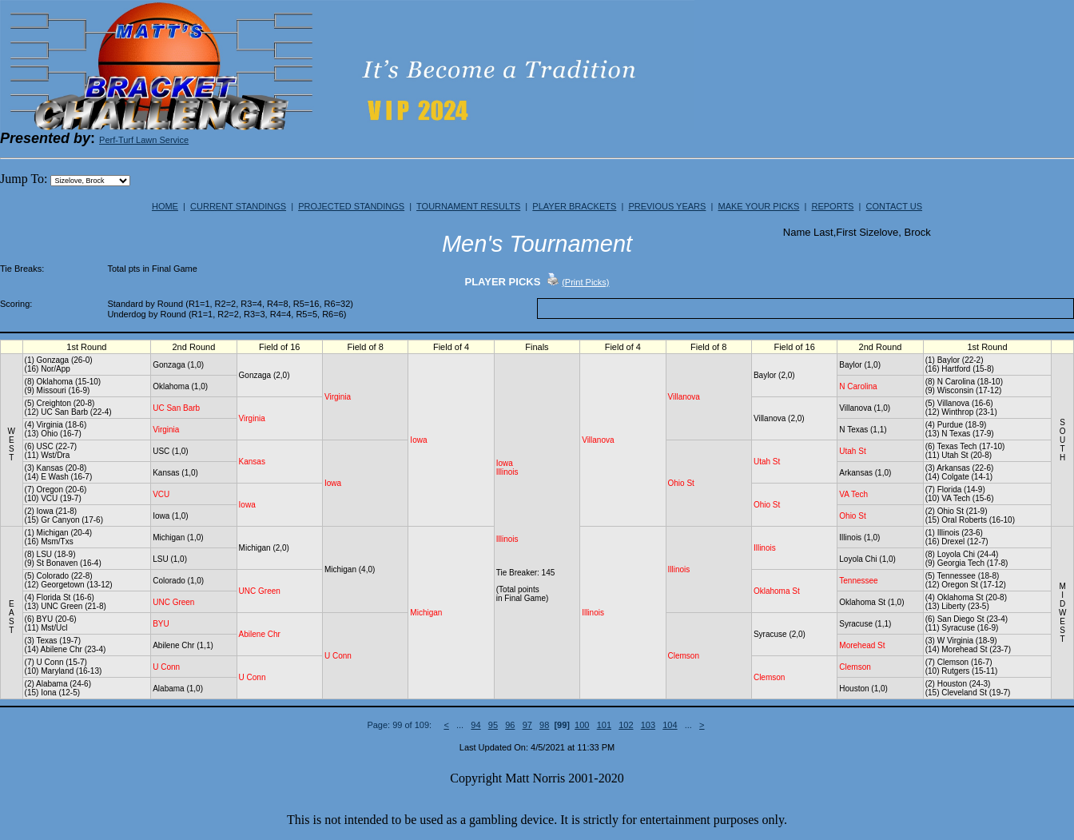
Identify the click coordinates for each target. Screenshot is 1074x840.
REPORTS (832, 206)
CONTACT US (894, 206)
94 (475, 725)
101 (604, 725)
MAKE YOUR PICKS (758, 206)
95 (493, 725)
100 (582, 725)
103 (648, 725)
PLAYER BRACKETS (574, 206)
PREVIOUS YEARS (667, 206)
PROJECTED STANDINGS (351, 206)
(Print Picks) (585, 282)
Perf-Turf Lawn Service (144, 140)
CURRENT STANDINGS (238, 206)
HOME (165, 206)
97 (527, 725)
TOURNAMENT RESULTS (468, 206)
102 (626, 725)
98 (544, 725)
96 (510, 725)
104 (669, 725)
